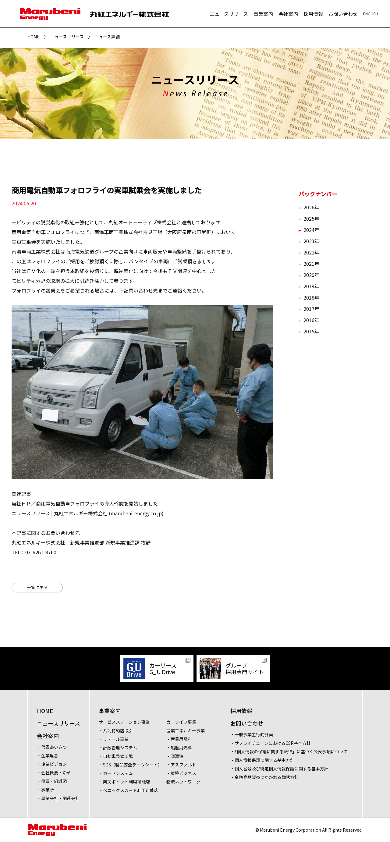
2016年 (311, 320)
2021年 (311, 263)
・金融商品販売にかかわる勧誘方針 (264, 777)
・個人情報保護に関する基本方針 (262, 760)
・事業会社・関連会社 (58, 798)
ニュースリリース (229, 13)
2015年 (311, 331)
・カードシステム (116, 773)
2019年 (311, 286)
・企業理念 (47, 755)
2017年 (311, 308)
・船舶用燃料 (179, 747)
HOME (33, 37)
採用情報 (313, 13)
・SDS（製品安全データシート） (130, 765)
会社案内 (288, 13)
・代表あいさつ (52, 747)
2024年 (311, 229)
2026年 (311, 207)
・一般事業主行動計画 (251, 734)
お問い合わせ (343, 13)
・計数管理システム (118, 747)
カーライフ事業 (181, 722)
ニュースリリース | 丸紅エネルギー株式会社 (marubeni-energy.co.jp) (88, 513)
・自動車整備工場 (116, 756)
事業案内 (263, 13)
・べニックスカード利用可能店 (128, 790)
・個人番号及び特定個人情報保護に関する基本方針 (279, 769)
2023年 (311, 241)
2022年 (311, 252)
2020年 (311, 275)
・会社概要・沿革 (54, 772)
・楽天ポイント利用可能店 (124, 782)
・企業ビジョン (52, 764)
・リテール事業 (114, 739)
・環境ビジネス (181, 773)
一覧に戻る (37, 587)
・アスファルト (181, 765)
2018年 (311, 297)
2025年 (311, 218)
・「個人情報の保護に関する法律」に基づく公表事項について (289, 751)
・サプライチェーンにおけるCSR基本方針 (270, 743)
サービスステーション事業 (124, 722)
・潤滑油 (174, 756)
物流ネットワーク (183, 782)
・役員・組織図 (52, 781)
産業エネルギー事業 (185, 730)
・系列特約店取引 (116, 730)
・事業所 (45, 790)
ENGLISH (370, 13)
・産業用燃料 (179, 739)
